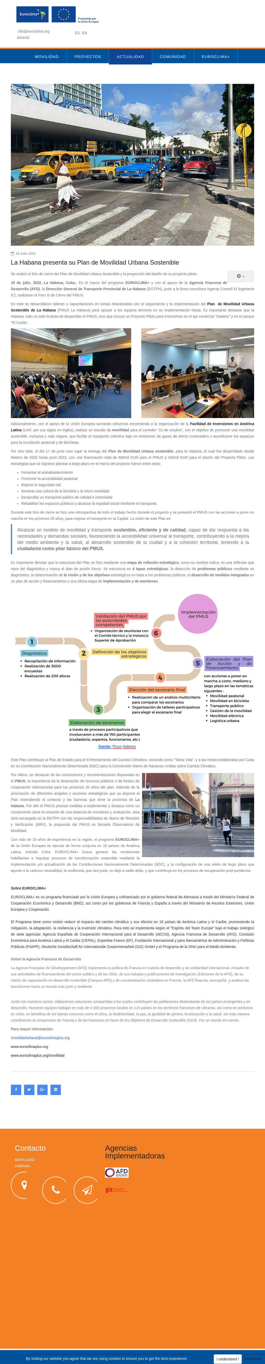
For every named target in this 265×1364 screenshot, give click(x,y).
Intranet (23, 37)
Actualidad (130, 56)
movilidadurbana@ (26, 1038)
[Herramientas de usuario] (240, 276)
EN (84, 33)
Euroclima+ (216, 56)
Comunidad (173, 56)
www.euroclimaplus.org (29, 1047)
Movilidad (47, 56)
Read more (253, 1358)
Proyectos (88, 56)
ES (77, 33)
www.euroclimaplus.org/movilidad (37, 1055)
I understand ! (228, 1359)
